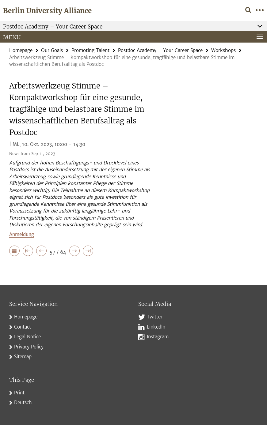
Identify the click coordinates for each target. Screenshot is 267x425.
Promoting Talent (90, 50)
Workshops (223, 50)
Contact (22, 327)
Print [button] (19, 393)
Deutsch (23, 402)
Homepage (20, 50)
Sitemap (23, 356)
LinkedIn (156, 327)
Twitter (154, 317)
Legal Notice (27, 337)
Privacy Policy (29, 347)
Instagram (158, 337)
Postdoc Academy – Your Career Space (160, 50)
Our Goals (52, 50)
